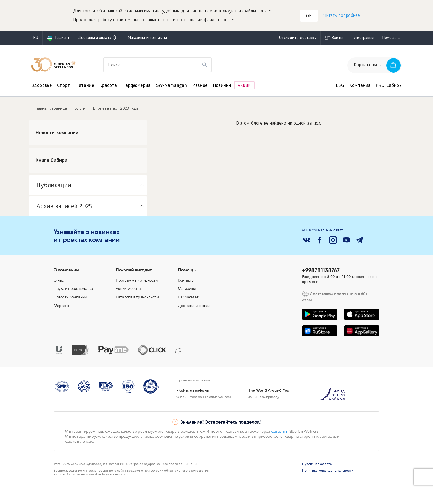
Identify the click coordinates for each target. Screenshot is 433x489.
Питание (85, 87)
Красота (108, 87)
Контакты (186, 281)
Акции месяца (128, 290)
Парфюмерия (137, 87)
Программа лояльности (136, 281)
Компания (359, 87)
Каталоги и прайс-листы (137, 298)
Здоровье (41, 87)
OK (310, 17)
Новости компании (70, 298)
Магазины (186, 290)
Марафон (62, 307)
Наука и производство (73, 290)
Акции (244, 87)
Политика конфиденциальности (327, 472)
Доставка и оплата (98, 39)
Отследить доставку (297, 40)
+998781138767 (321, 272)
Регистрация (362, 40)
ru (35, 40)
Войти (337, 40)
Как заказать (189, 298)
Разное (199, 87)
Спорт (63, 87)
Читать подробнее (341, 16)
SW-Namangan (171, 87)
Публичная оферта (317, 465)
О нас (59, 281)
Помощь (389, 40)
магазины (279, 433)
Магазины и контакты (147, 40)
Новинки (222, 87)
